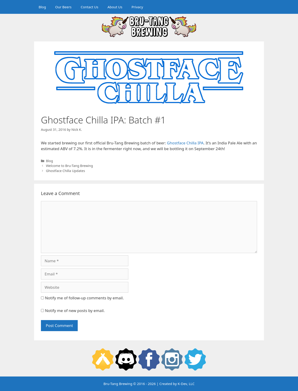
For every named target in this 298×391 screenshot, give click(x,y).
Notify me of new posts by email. (75, 310)
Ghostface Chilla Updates (65, 171)
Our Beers (63, 7)
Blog (42, 7)
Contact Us (89, 7)
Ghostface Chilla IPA (185, 143)
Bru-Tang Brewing (117, 383)
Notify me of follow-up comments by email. (84, 298)
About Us (114, 7)
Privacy (137, 7)
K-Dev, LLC (186, 383)
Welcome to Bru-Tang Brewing (69, 165)
